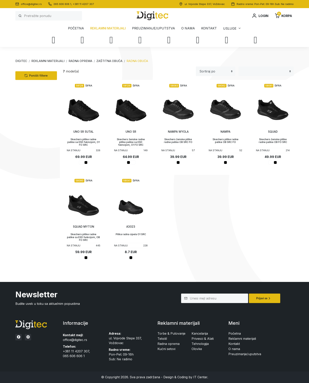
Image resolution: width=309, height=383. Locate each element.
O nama (188, 28)
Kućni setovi (28, 147)
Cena (26, 209)
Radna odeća (31, 106)
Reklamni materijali (108, 28)
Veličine (28, 180)
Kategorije (31, 71)
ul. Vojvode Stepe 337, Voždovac (205, 4)
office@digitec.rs (31, 4)
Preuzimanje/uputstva (153, 28)
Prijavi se (263, 298)
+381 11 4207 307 (83, 4)
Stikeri (28, 190)
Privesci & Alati (30, 153)
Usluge (229, 28)
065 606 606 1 (74, 356)
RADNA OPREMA (80, 61)
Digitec (21, 61)
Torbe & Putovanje (33, 93)
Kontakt (209, 28)
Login (260, 15)
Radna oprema (30, 100)
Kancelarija (27, 140)
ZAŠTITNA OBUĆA (109, 61)
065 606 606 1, (63, 4)
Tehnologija (27, 87)
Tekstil (23, 80)
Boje (26, 170)
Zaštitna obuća (33, 111)
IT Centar (200, 377)
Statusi (28, 200)
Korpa (283, 15)
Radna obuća (35, 122)
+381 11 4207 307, (76, 351)
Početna (76, 28)
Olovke (24, 160)
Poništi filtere (36, 223)
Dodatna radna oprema (39, 133)
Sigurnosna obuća (38, 117)
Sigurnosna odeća (35, 128)
